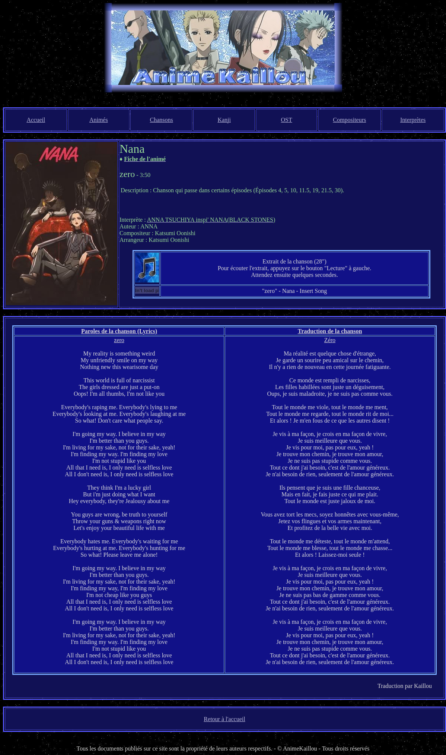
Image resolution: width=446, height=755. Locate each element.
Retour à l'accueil (224, 719)
